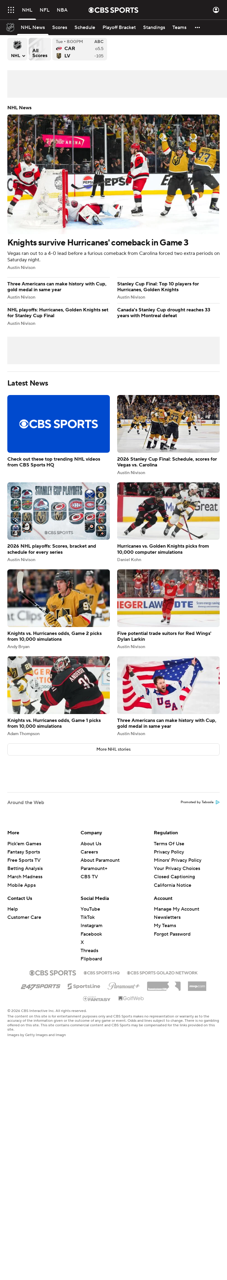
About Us (91, 844)
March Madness (24, 877)
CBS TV (89, 877)
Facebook (91, 934)
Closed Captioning (174, 877)
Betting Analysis (25, 868)
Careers (89, 852)
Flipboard (91, 959)
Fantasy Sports (23, 852)
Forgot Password (172, 934)
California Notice (172, 885)
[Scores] (60, 27)
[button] (197, 27)
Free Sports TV (24, 860)
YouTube (90, 909)
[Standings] (154, 27)
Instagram (92, 926)
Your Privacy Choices (177, 868)
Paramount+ (94, 868)
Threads (89, 951)
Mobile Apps (21, 885)
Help (12, 909)
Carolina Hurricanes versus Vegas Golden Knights (79, 49)
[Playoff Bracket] (119, 27)
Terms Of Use (169, 844)
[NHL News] (33, 27)
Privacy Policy (169, 852)
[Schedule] (85, 27)
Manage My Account (176, 909)
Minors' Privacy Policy (177, 860)
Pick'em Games (24, 844)
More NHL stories (113, 749)
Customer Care (24, 917)
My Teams (165, 926)
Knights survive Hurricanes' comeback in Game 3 (113, 187)
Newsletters (167, 917)
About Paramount (100, 860)
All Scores (40, 49)
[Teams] (179, 27)
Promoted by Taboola (200, 802)
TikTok (88, 917)
